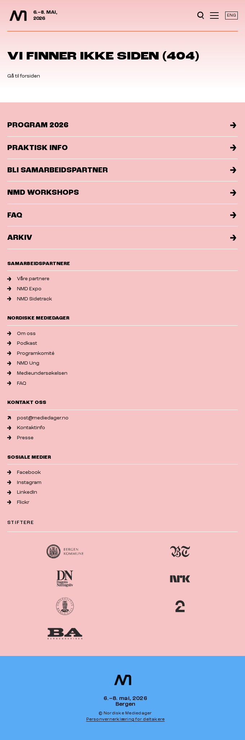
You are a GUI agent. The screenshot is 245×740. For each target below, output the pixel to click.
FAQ (121, 215)
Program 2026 (121, 125)
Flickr (18, 502)
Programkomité (30, 353)
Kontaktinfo (26, 427)
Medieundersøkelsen (37, 373)
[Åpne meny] (214, 15)
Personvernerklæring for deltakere (125, 719)
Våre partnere (28, 278)
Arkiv (121, 237)
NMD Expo (24, 288)
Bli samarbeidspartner (121, 170)
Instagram (24, 482)
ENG (231, 15)
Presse (20, 437)
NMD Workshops (121, 192)
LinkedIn (22, 492)
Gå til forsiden (23, 76)
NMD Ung (23, 363)
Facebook (24, 472)
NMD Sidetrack (29, 298)
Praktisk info (121, 148)
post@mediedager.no (38, 417)
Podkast (22, 343)
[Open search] (200, 15)
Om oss (21, 333)
